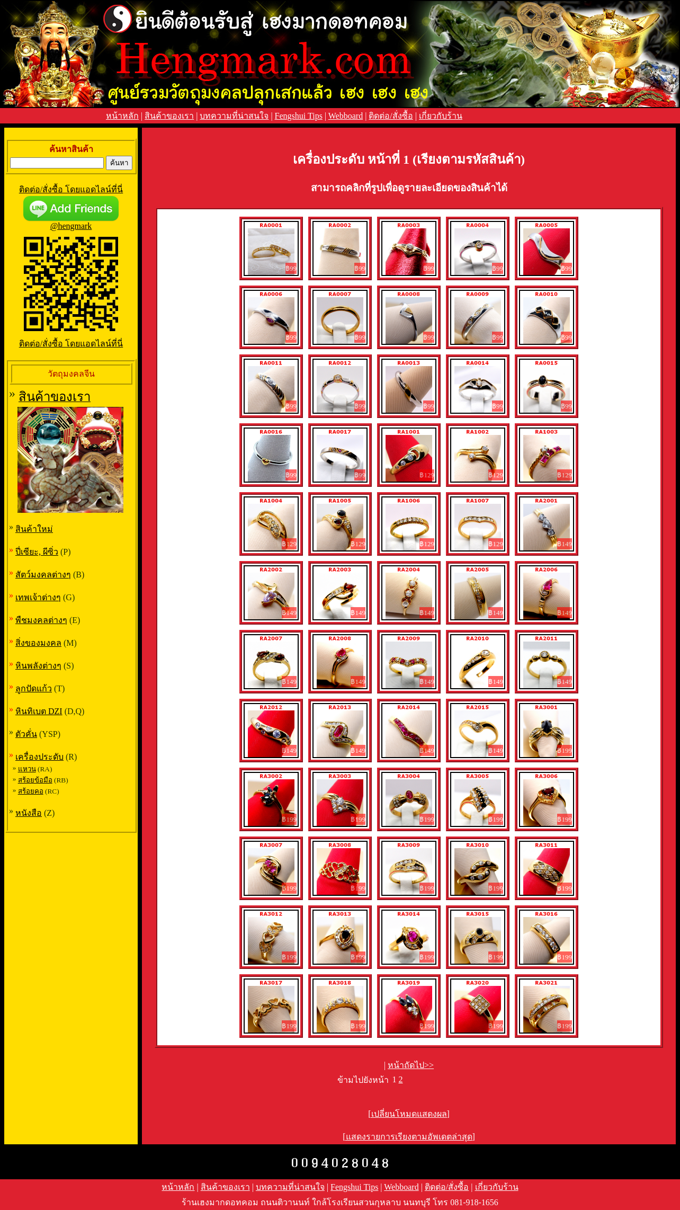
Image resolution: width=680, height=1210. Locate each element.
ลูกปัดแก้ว (33, 688)
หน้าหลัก (122, 115)
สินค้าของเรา (169, 115)
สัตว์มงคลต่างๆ (43, 574)
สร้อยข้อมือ (35, 780)
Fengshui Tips (299, 115)
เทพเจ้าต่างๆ (38, 597)
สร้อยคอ (30, 791)
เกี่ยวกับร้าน (440, 115)
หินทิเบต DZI (38, 711)
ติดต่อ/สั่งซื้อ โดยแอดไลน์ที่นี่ (71, 189)
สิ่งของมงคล (38, 642)
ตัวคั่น (26, 734)
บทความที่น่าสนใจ (234, 115)
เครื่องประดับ (39, 756)
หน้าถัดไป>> (411, 1065)
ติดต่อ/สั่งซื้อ (391, 115)
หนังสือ (28, 812)
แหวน (27, 769)
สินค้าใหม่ (34, 528)
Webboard (345, 115)
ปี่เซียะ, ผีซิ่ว (36, 551)
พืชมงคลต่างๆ (41, 620)
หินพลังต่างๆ (38, 665)
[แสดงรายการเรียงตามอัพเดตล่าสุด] (409, 1136)
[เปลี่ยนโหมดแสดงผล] (409, 1113)
